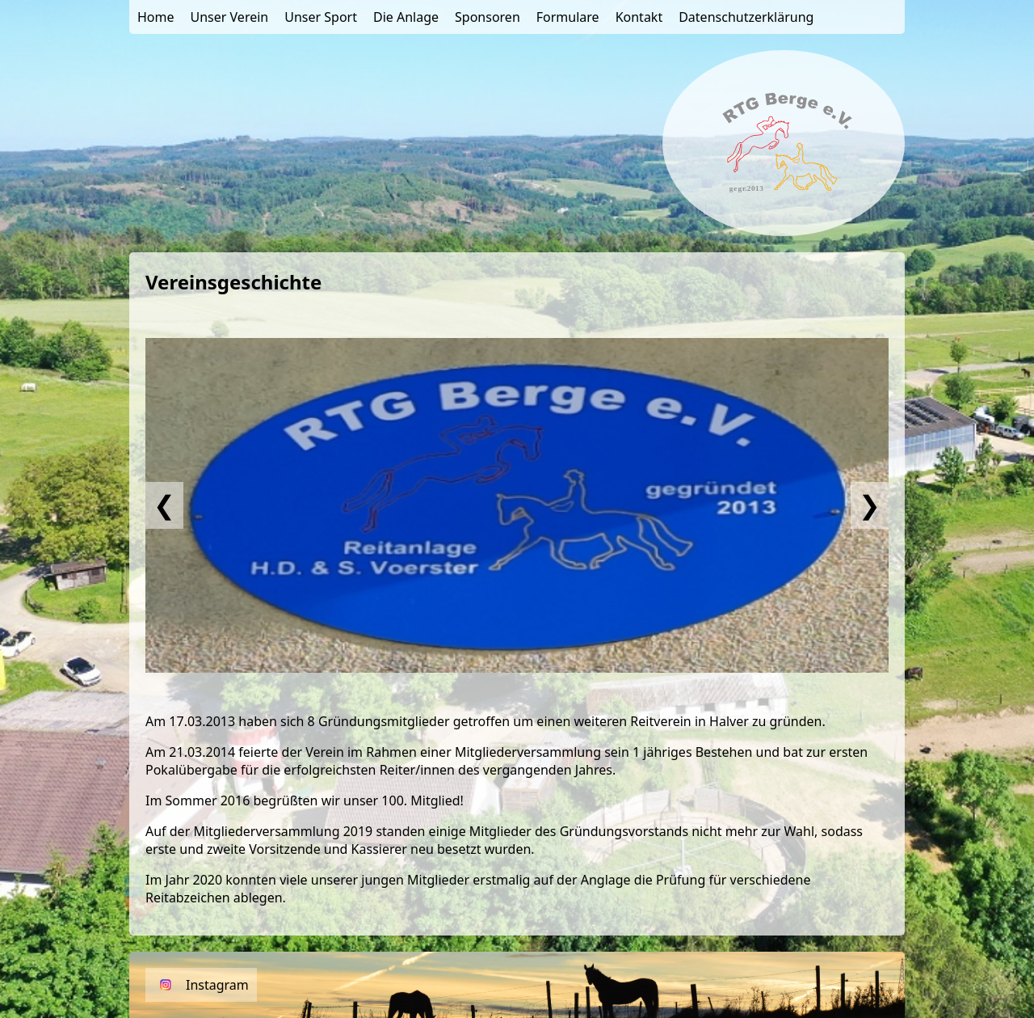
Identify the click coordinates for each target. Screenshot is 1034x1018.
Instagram (217, 985)
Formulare (567, 17)
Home (155, 17)
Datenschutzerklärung (746, 17)
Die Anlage (406, 17)
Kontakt (639, 17)
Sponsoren (487, 17)
